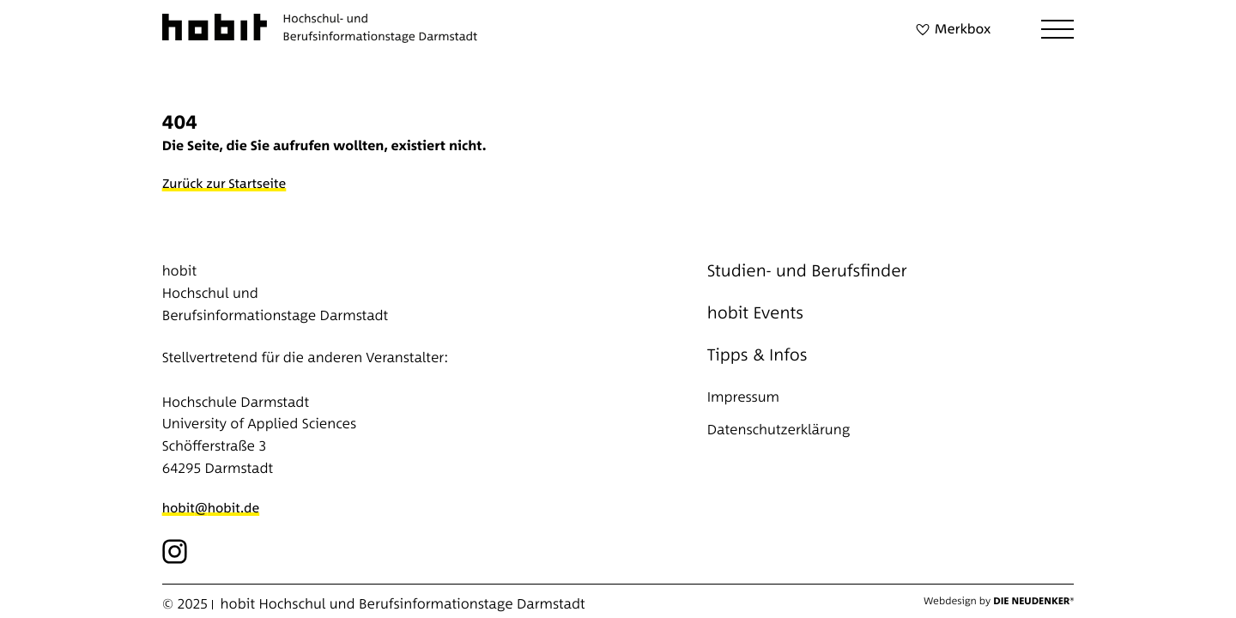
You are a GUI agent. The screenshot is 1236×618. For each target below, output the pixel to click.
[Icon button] (175, 551)
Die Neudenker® (1033, 601)
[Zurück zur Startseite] (229, 184)
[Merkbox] (951, 29)
